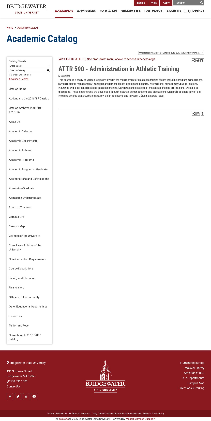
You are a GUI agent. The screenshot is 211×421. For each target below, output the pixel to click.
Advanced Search (18, 79)
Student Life (130, 11)
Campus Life (16, 216)
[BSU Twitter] (18, 396)
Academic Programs (21, 159)
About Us (173, 11)
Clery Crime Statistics (103, 413)
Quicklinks (196, 11)
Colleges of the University (24, 235)
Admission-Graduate (21, 188)
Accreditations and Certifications (29, 178)
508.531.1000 (17, 381)
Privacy (60, 413)
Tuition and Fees (19, 325)
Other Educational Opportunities (28, 306)
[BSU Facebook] (10, 396)
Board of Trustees (20, 207)
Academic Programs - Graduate (28, 169)
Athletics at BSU (194, 373)
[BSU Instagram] (26, 396)
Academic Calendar (21, 131)
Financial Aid (16, 287)
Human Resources (192, 362)
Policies (50, 413)
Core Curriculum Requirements (27, 259)
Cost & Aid (108, 11)
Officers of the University (24, 297)
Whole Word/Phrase (22, 75)
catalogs (64, 419)
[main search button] (201, 2)
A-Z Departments (193, 378)
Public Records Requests (77, 413)
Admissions (86, 11)
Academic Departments (23, 140)
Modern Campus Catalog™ (140, 419)
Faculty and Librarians (22, 278)
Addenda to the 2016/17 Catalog (29, 98)
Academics (64, 11)
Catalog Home (17, 89)
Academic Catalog (27, 27)
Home (10, 27)
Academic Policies (20, 150)
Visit (154, 2)
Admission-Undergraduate (25, 197)
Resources (15, 316)
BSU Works (153, 11)
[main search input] (188, 2)
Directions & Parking (191, 388)
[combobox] (171, 53)
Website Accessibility (153, 413)
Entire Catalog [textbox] (16, 66)
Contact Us (14, 386)
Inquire (140, 2)
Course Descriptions (21, 268)
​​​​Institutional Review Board (128, 413)
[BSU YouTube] (34, 396)
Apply (166, 2)
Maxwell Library (194, 368)
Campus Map (17, 226)
